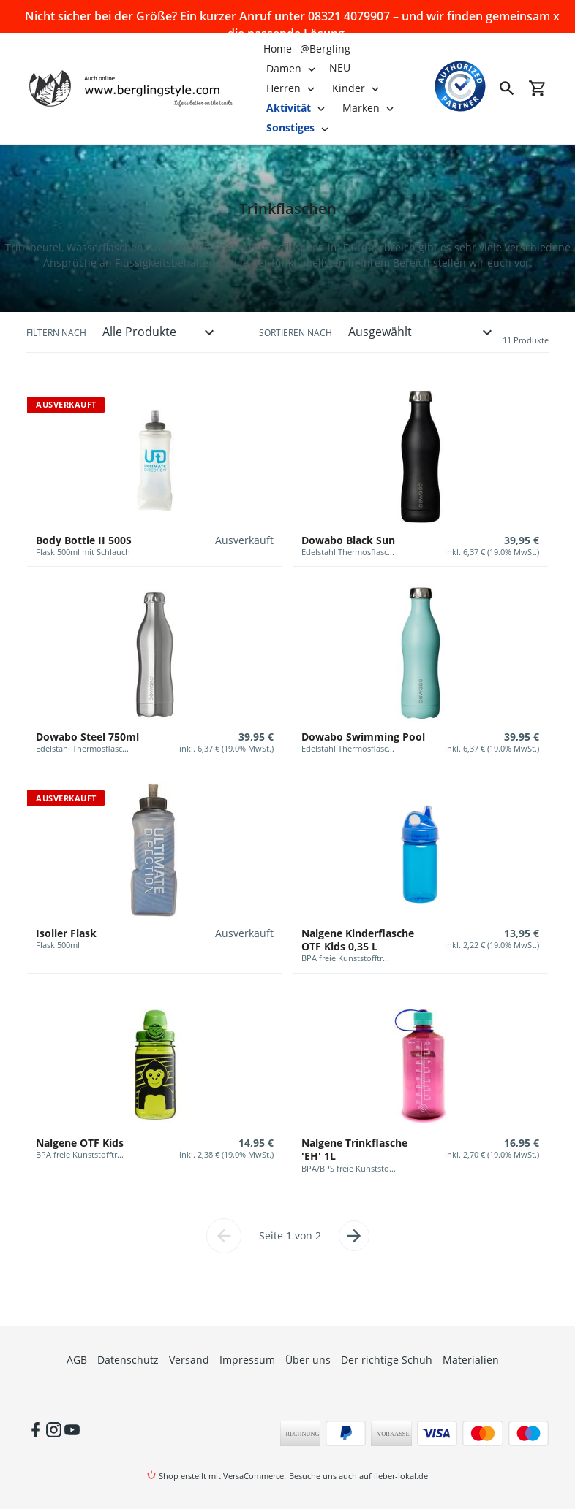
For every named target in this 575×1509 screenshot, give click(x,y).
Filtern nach (56, 332)
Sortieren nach (295, 332)
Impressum (247, 1360)
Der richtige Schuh (386, 1360)
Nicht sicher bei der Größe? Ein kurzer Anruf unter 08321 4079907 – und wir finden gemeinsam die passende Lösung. (287, 17)
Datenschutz (128, 1360)
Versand (189, 1360)
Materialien (471, 1360)
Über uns (308, 1360)
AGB (77, 1360)
